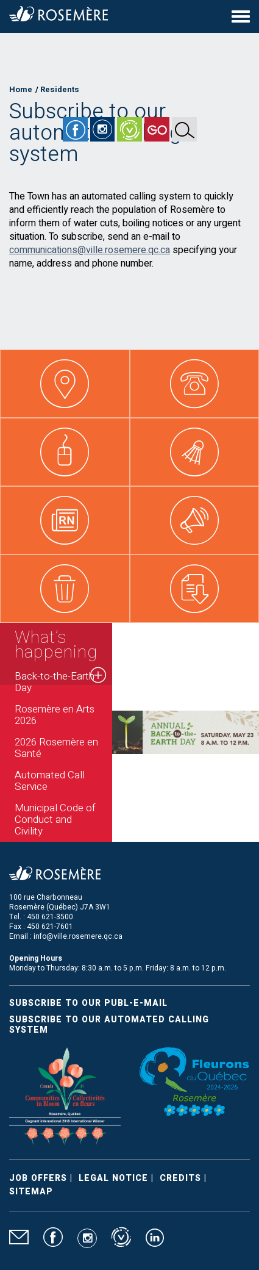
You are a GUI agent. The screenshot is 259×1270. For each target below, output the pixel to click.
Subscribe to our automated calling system (109, 1024)
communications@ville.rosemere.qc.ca (89, 250)
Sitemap (31, 1191)
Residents (59, 89)
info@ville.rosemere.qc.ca (78, 936)
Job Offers (38, 1178)
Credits (180, 1178)
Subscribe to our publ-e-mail (88, 1003)
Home (20, 89)
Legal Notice (113, 1178)
